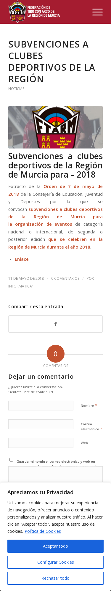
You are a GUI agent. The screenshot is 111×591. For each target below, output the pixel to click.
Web (84, 442)
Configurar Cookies (55, 562)
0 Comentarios (65, 278)
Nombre (89, 405)
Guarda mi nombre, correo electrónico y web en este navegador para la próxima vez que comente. (58, 464)
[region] (55, 536)
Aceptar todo (55, 546)
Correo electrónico (91, 427)
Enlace (22, 259)
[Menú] (94, 12)
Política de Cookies (43, 531)
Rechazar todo (55, 578)
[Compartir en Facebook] (55, 324)
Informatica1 (21, 286)
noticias (16, 88)
